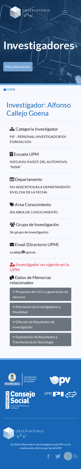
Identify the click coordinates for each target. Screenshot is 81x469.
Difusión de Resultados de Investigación (33, 324)
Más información (17, 67)
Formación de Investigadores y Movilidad (37, 309)
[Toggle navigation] (65, 12)
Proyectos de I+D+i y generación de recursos (40, 294)
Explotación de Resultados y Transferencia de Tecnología (35, 339)
